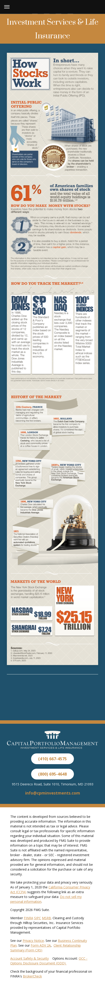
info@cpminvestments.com (52, 793)
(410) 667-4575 (52, 758)
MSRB (46, 918)
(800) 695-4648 (52, 774)
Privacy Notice (33, 940)
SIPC (37, 918)
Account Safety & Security (29, 958)
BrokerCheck (32, 976)
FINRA (28, 918)
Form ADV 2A (41, 945)
